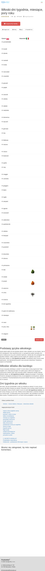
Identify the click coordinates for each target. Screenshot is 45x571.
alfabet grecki (6, 412)
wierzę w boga (7, 426)
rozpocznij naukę (10, 24)
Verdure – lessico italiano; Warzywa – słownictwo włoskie (18, 404)
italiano (4, 339)
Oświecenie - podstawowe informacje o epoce (15, 442)
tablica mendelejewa (8, 416)
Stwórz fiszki (39, 339)
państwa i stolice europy (9, 414)
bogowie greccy (7, 428)
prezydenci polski (7, 435)
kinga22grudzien (29, 16)
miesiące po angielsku (9, 417)
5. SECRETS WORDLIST (10, 438)
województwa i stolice (9, 433)
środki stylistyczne (8, 421)
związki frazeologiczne (9, 431)
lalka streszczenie (8, 423)
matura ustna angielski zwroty (11, 410)
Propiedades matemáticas (10, 440)
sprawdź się (29, 29)
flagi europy (6, 430)
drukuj (14, 29)
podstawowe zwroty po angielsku (12, 424)
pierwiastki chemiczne (9, 419)
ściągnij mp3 (5, 29)
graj (20, 29)
